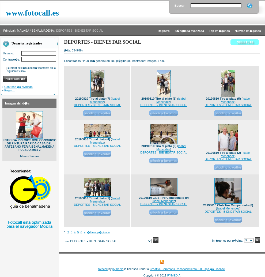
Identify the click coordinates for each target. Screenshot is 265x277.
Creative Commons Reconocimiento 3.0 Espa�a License (187, 269)
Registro (9, 90)
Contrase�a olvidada (18, 86)
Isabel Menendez (164, 201)
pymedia (118, 269)
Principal (8, 30)
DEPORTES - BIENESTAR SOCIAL (97, 105)
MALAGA (23, 30)
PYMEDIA (174, 275)
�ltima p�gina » (98, 232)
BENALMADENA (43, 30)
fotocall (103, 269)
